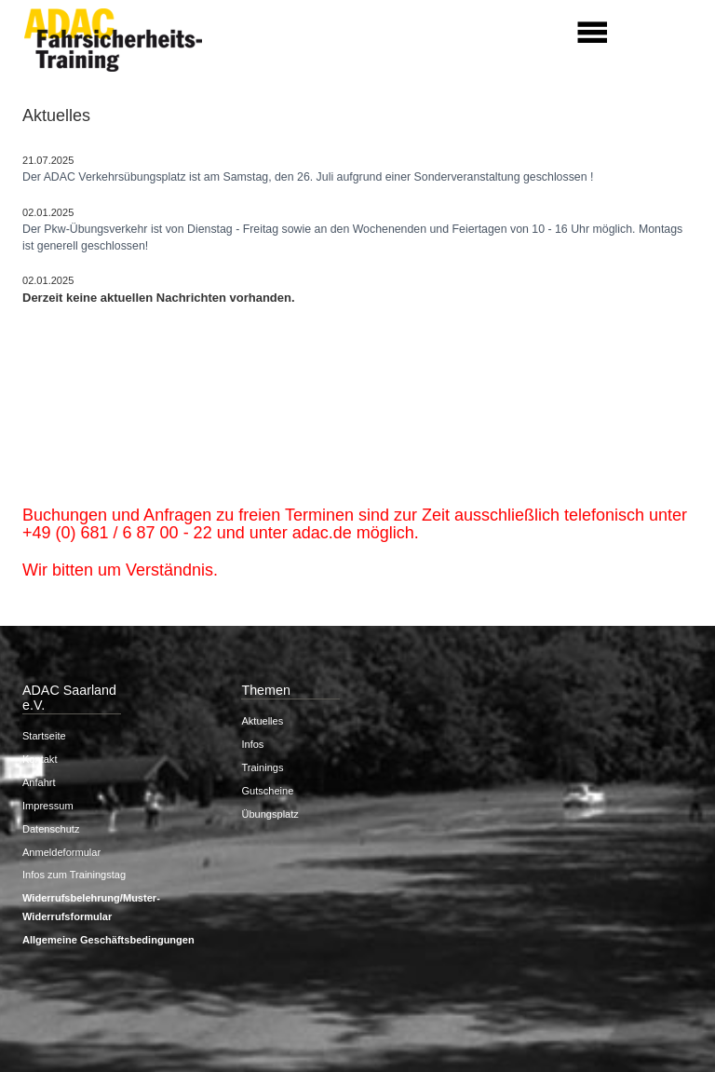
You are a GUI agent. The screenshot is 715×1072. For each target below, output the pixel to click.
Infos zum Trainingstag (74, 874)
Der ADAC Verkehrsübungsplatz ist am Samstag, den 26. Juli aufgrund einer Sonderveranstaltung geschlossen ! (307, 176)
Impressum (48, 805)
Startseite (44, 735)
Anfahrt (39, 782)
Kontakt (39, 759)
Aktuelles (262, 720)
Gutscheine (267, 790)
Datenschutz (50, 829)
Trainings (262, 767)
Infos (252, 744)
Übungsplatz (269, 814)
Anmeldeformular (61, 852)
